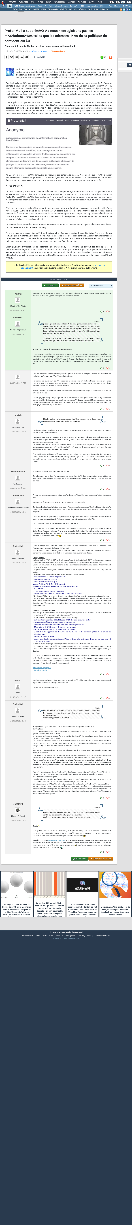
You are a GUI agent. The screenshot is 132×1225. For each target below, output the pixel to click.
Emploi (71, 2)
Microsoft (58, 6)
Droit (92, 2)
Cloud (40, 6)
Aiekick (18, 792)
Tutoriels (23, 2)
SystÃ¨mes (127, 6)
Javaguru (18, 915)
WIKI (90, 9)
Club (99, 2)
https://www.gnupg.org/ (56, 952)
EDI (82, 6)
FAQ (33, 2)
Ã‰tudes (82, 2)
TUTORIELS (17, 9)
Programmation (92, 6)
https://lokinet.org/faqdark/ (42, 780)
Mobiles (117, 6)
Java (65, 6)
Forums (12, 2)
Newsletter (59, 2)
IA (45, 6)
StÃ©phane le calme (39, 89)
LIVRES (43, 9)
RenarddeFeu (18, 583)
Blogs (40, 2)
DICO (96, 9)
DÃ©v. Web (74, 6)
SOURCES (72, 9)
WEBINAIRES (34, 9)
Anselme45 (18, 607)
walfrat (18, 405)
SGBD (102, 6)
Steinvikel (18, 658)
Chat (48, 2)
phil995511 (18, 429)
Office (109, 6)
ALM (50, 6)
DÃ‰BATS (82, 9)
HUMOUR (104, 9)
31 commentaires (58, 89)
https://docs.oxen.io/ (40, 782)
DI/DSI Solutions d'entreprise (24, 6)
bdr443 (17, 527)
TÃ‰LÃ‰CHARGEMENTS (57, 9)
